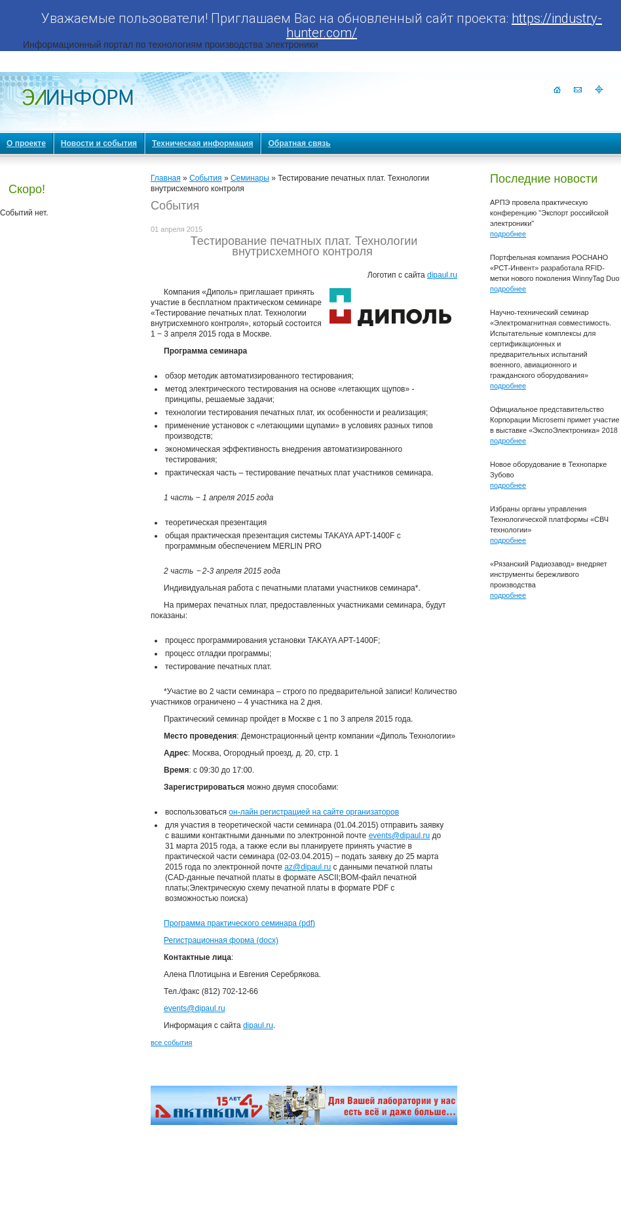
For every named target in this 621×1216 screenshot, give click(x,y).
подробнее (508, 234)
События (205, 178)
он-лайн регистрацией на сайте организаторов (314, 812)
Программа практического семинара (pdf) (239, 923)
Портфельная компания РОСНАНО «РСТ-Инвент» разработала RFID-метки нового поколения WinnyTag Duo (555, 267)
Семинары (250, 178)
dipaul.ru (442, 275)
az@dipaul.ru (307, 867)
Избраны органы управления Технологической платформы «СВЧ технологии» (549, 519)
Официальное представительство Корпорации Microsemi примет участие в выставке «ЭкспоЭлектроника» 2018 (555, 419)
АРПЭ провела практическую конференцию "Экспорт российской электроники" (549, 212)
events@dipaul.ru (399, 835)
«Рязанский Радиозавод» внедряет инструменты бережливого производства (548, 574)
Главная (166, 178)
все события (171, 1042)
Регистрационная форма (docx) (221, 940)
